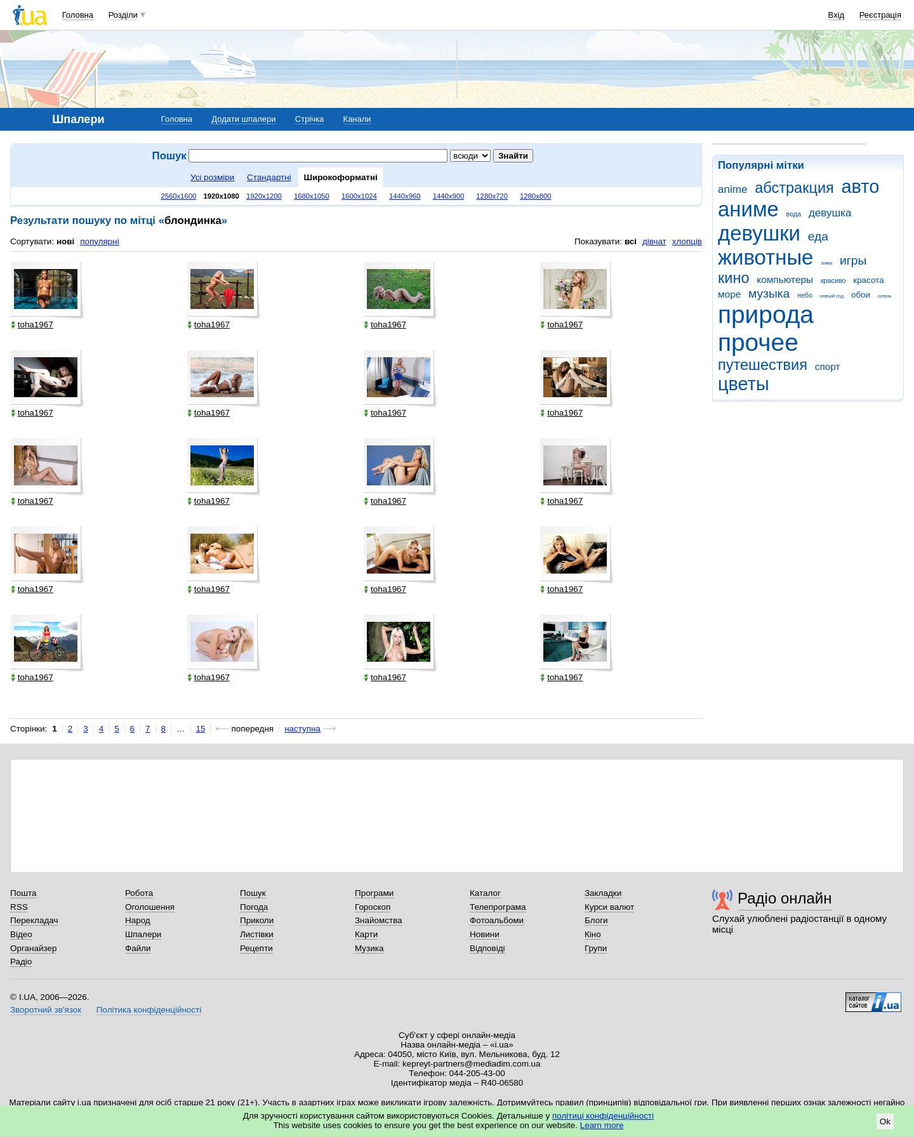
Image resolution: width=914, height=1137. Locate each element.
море (729, 294)
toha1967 (32, 324)
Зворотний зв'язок (45, 1010)
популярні (99, 241)
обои (860, 294)
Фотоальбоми (497, 920)
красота (868, 280)
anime (732, 189)
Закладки (603, 893)
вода (794, 214)
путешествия (762, 365)
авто (861, 186)
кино (734, 278)
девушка (830, 213)
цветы (743, 384)
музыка (769, 293)
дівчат (654, 241)
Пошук (253, 893)
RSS (19, 907)
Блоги (596, 920)
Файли (138, 948)
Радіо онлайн (785, 898)
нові (65, 241)
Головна (77, 15)
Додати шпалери (243, 119)
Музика (369, 948)
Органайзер (33, 948)
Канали (357, 119)
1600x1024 (359, 196)
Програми (374, 893)
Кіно (593, 934)
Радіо (21, 961)
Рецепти (256, 948)
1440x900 (449, 196)
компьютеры (785, 279)
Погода (254, 907)
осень (885, 296)
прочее (758, 342)
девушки (759, 233)
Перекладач (34, 920)
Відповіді (487, 948)
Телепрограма (498, 907)
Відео (21, 934)
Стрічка (309, 119)
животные (765, 257)
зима (826, 263)
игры (853, 260)
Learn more (602, 1125)
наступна (302, 728)
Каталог (485, 893)
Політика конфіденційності (148, 1010)
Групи (596, 948)
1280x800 (536, 196)
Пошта (23, 893)
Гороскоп (372, 907)
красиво (833, 280)
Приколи (257, 920)
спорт (827, 366)
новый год (832, 296)
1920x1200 (264, 196)
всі (631, 241)
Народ (137, 920)
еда (818, 236)
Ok (885, 1121)
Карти (366, 934)
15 (201, 728)
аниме (748, 209)
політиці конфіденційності (603, 1116)
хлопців (687, 241)
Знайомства (378, 920)
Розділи (123, 15)
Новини (485, 934)
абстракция (794, 188)
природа (766, 314)
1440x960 (405, 196)
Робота (139, 893)
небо (804, 295)
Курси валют (609, 907)
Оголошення (150, 907)
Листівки (257, 934)
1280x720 (492, 196)
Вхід (836, 15)
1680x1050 (311, 196)
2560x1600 (178, 196)
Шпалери (143, 934)
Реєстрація (880, 15)
